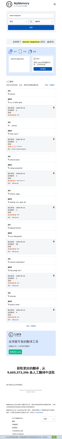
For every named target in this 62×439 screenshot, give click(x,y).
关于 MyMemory (17, 418)
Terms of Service (18, 434)
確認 (54, 437)
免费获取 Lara (15, 352)
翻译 (13, 421)
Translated (39, 412)
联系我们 (15, 427)
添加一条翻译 (50, 85)
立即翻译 (43, 69)
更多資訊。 (46, 437)
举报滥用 (15, 424)
